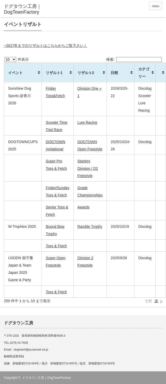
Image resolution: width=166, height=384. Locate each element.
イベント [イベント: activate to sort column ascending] (15, 73)
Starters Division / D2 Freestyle (88, 168)
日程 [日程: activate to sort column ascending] (114, 73)
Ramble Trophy (90, 226)
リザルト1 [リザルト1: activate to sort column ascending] (54, 73)
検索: (134, 59)
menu (155, 6)
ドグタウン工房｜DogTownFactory (46, 378)
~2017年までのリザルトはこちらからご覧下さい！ (45, 45)
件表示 (16, 59)
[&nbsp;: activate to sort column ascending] (161, 72)
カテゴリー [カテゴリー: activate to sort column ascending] (143, 72)
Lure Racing (87, 122)
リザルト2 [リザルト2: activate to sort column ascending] (86, 73)
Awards (84, 207)
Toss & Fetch (56, 246)
